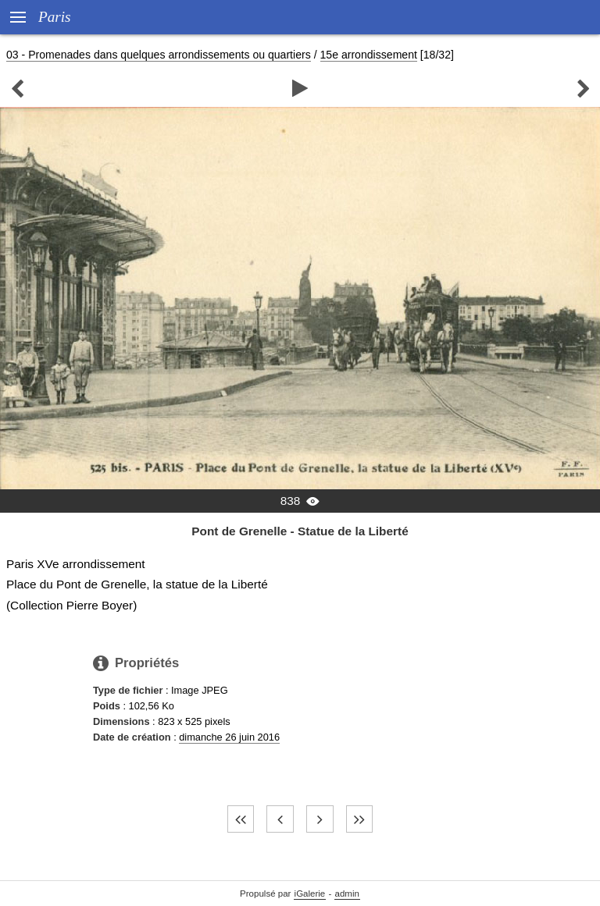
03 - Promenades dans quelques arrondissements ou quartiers (158, 54)
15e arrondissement (368, 54)
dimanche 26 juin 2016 (229, 737)
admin (347, 893)
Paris (54, 17)
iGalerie (310, 893)
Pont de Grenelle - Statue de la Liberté (299, 531)
